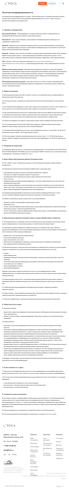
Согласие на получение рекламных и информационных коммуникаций (44, 476)
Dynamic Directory (33, 456)
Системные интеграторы (47, 454)
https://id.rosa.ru (20, 63)
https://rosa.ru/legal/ (50, 414)
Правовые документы (59, 454)
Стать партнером (46, 439)
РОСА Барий (34, 467)
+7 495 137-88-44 (10, 446)
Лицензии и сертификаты (60, 449)
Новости (58, 441)
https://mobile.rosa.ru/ (47, 61)
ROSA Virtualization (34, 439)
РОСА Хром (33, 443)
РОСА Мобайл (34, 447)
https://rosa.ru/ (37, 61)
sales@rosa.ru (8, 450)
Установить (52, 3)
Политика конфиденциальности (56, 473)
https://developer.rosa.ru (8, 63)
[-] (59, 486)
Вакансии (59, 445)
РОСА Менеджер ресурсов (33, 461)
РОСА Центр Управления (34, 451)
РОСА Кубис (34, 470)
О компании (59, 438)
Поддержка (59, 458)
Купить (43, 3)
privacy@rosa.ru (17, 402)
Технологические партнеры (47, 444)
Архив (64, 478)
